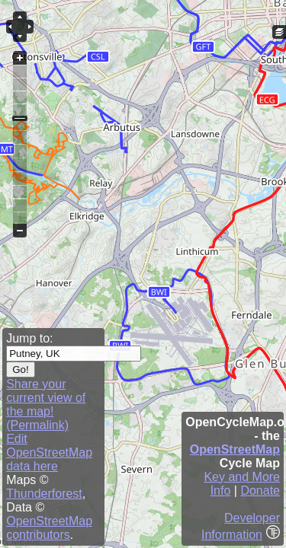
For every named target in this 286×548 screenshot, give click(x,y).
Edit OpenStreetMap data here (49, 452)
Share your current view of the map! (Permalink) (45, 405)
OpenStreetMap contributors (49, 528)
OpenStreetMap (235, 449)
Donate (260, 490)
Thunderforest (44, 493)
